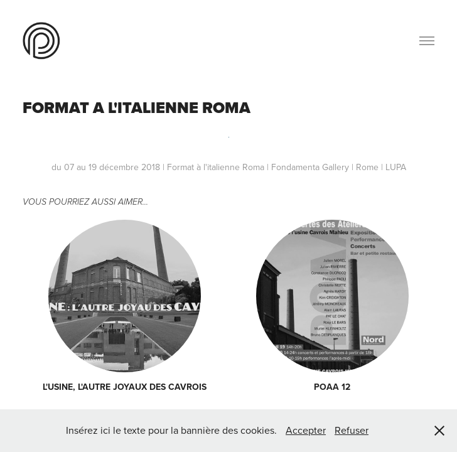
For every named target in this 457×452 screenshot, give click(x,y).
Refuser (351, 430)
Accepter (306, 430)
